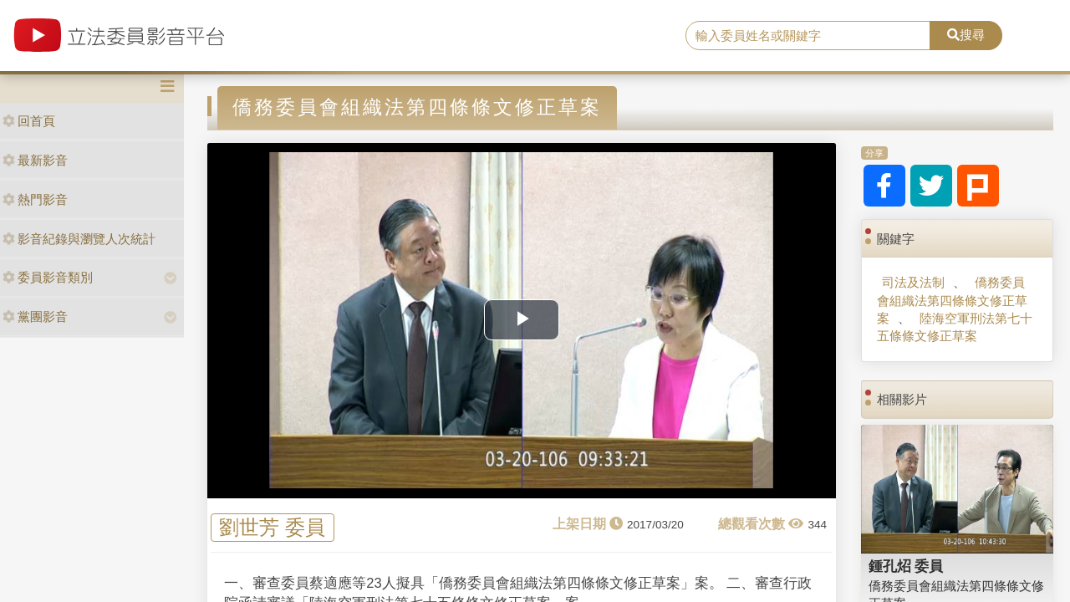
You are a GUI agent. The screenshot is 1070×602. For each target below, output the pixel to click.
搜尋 (966, 35)
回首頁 (29, 121)
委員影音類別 (48, 277)
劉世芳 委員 (272, 528)
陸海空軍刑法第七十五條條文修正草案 (954, 327)
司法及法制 (913, 282)
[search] (807, 36)
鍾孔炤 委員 (906, 566)
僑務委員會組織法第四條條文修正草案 (952, 300)
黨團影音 (35, 316)
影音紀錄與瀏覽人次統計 (79, 239)
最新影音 (35, 160)
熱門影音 (35, 199)
